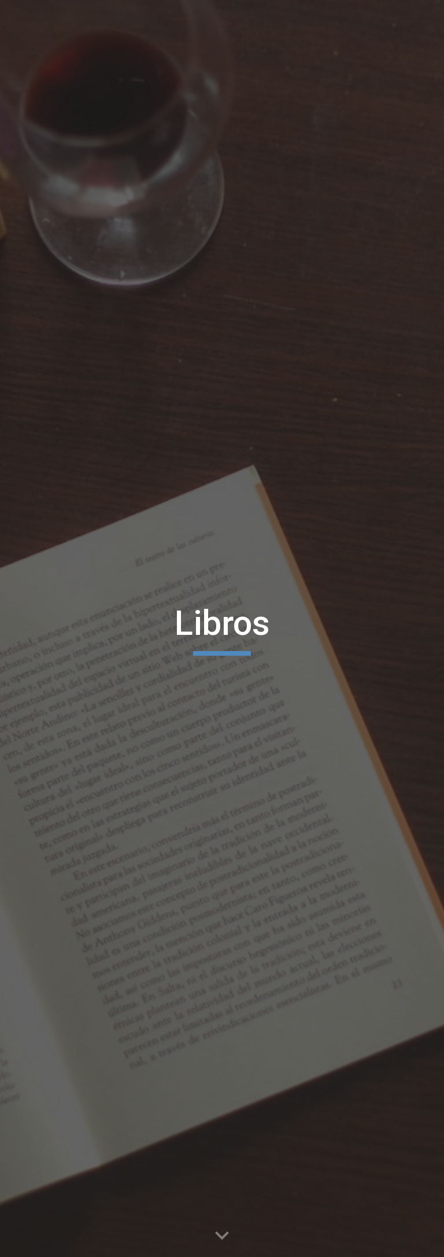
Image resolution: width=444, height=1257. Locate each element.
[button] (222, 1236)
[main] (221, 628)
